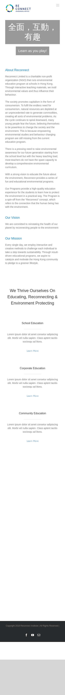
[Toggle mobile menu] (58, 5)
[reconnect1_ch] (32, 37)
